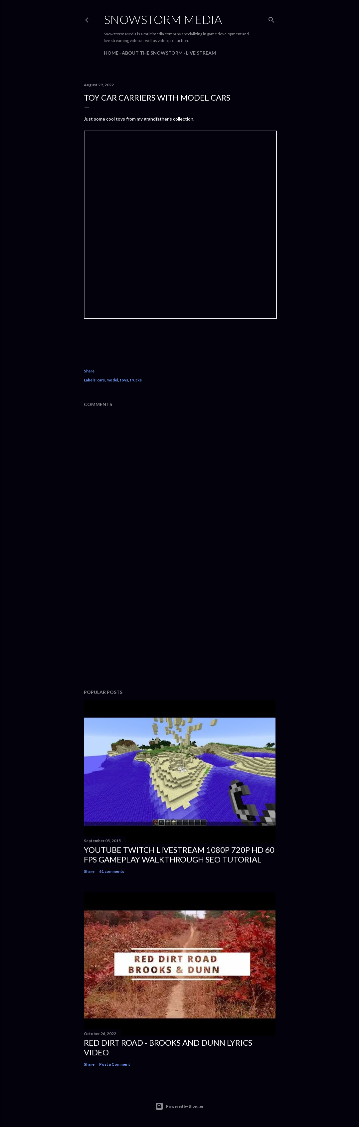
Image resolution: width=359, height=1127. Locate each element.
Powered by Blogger (179, 1106)
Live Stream (201, 53)
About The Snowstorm (152, 53)
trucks (136, 379)
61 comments (111, 871)
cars (101, 379)
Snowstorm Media (163, 19)
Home (111, 53)
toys (124, 379)
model (112, 379)
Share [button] (89, 370)
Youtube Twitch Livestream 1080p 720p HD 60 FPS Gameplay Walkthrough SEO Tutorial (179, 854)
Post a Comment (114, 1064)
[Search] (271, 18)
